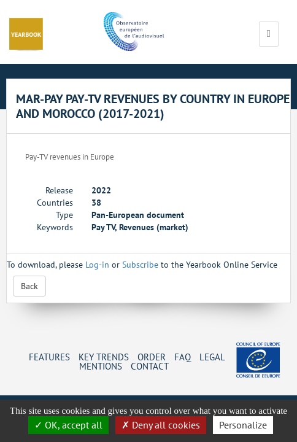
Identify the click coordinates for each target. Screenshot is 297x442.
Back (29, 286)
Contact (150, 366)
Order (151, 357)
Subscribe (140, 264)
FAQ (182, 357)
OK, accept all (68, 425)
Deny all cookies (161, 425)
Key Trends (104, 357)
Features (49, 357)
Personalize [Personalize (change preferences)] (243, 425)
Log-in (97, 264)
